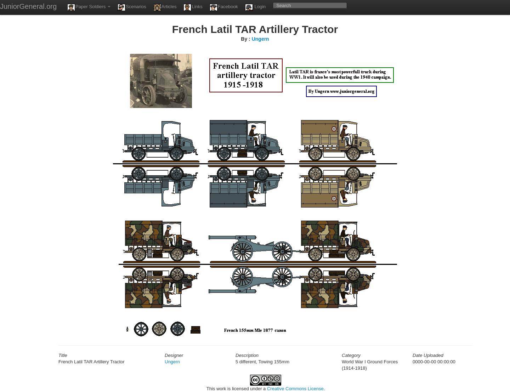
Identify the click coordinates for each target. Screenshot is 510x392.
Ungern (260, 39)
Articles (165, 7)
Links (192, 7)
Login (255, 7)
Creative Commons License (295, 388)
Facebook (224, 7)
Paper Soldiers (88, 7)
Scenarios (132, 7)
